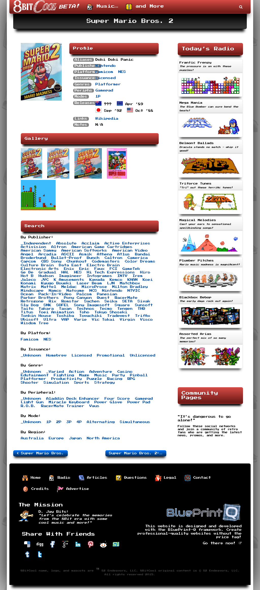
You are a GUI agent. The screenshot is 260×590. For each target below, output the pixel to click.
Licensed (105, 78)
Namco (55, 290)
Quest (103, 298)
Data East (70, 265)
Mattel (48, 287)
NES (122, 72)
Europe (56, 438)
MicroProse (94, 287)
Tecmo (106, 308)
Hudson (46, 276)
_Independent (36, 243)
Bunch (93, 258)
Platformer (108, 84)
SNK (47, 305)
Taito (27, 308)
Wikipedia (106, 118)
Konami (28, 283)
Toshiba (65, 316)
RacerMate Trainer (62, 406)
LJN (111, 283)
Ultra (50, 319)
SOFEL (62, 305)
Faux (99, 269)
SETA (127, 301)
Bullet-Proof (66, 258)
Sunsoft (144, 305)
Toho (84, 312)
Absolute (66, 243)
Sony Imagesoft (92, 305)
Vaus (94, 406)
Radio (59, 478)
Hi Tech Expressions (111, 272)
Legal (165, 478)
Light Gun (32, 402)
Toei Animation (56, 312)
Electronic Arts (40, 269)
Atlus (123, 254)
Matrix (28, 287)
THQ (141, 308)
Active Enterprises (127, 243)
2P (58, 422)
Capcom (28, 261)
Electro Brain (103, 265)
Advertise (73, 489)
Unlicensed (142, 355)
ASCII (67, 254)
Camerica (137, 258)
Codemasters (106, 261)
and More (145, 7)
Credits (36, 489)
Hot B (27, 276)
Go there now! (222, 543)
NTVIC (133, 290)
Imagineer (70, 276)
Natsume (75, 290)
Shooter (30, 382)
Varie (80, 319)
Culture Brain (37, 265)
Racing (114, 379)
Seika (111, 301)
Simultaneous (135, 422)
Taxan (65, 308)
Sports (81, 382)
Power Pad (138, 402)
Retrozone (32, 301)
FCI (113, 269)
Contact (198, 478)
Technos (85, 308)
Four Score (117, 398)
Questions (131, 478)
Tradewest (118, 316)
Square (122, 305)
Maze (84, 375)
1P (98, 96)
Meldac (69, 287)
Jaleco (28, 279)
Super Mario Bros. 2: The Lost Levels (137, 453)
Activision (33, 247)
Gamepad (104, 90)
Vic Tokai (103, 319)
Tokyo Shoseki (110, 312)
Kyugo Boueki (56, 283)
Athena (104, 254)
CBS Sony (51, 261)
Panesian (107, 294)
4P (79, 422)
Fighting (64, 375)
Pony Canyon (78, 298)
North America (103, 438)
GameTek (131, 269)
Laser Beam (89, 283)
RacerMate (126, 298)
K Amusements (69, 279)
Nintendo (105, 66)
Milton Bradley (130, 287)
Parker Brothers (40, 298)
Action (76, 371)
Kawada (97, 279)
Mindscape (32, 290)
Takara (46, 308)
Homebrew (56, 355)
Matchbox (130, 283)
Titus (27, 312)
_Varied (55, 371)
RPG (131, 379)
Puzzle (94, 379)
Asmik (85, 254)
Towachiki (90, 316)
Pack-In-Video (55, 294)
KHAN (132, 279)
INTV (122, 276)
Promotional (111, 355)
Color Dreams (140, 261)
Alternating (101, 422)
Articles (92, 478)
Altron (59, 247)
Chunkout (77, 261)
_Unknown (31, 355)
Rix (52, 301)
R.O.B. (28, 406)
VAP (65, 319)
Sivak (144, 301)
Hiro (145, 272)
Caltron (113, 258)
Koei (148, 279)
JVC (45, 279)
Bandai (142, 254)
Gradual (47, 272)
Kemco (116, 279)
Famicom (104, 72)
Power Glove (108, 402)
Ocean (27, 294)
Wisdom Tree (35, 323)
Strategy (104, 382)
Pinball (139, 375)
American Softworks (84, 250)
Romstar (70, 301)
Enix (69, 269)
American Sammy (38, 250)
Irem (138, 276)
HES (78, 272)
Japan (75, 438)
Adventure (100, 371)
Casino (125, 371)
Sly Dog (30, 305)
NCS (93, 290)
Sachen (92, 301)
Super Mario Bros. (40, 453)
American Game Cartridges (102, 247)
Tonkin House (36, 316)
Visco (146, 319)
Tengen (125, 308)
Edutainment (35, 375)
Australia (32, 438)
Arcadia (47, 254)
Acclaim (91, 243)
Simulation (56, 382)
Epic (84, 269)
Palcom (84, 294)
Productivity (66, 379)
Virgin (127, 319)
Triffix (142, 316)
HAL (65, 272)
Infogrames (99, 276)
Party (118, 375)
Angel (27, 254)
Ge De (27, 272)
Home (31, 478)
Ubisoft (30, 319)
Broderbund (33, 258)
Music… (102, 7)
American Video (130, 250)
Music (100, 375)
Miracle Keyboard (69, 402)
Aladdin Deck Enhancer (73, 398)
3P (69, 422)
